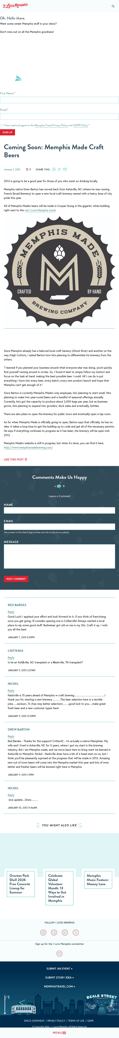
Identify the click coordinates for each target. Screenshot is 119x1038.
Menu (57, 1032)
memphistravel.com (58, 986)
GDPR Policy (80, 125)
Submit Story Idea (58, 977)
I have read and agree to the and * (46, 125)
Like (27, 169)
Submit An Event (58, 968)
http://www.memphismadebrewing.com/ (28, 447)
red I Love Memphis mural (40, 210)
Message (11, 541)
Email (3, 109)
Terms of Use (76, 1020)
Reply (11, 612)
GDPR (90, 1020)
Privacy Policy (56, 1020)
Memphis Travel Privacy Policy (51, 125)
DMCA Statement (34, 1020)
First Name (6, 93)
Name (8, 504)
